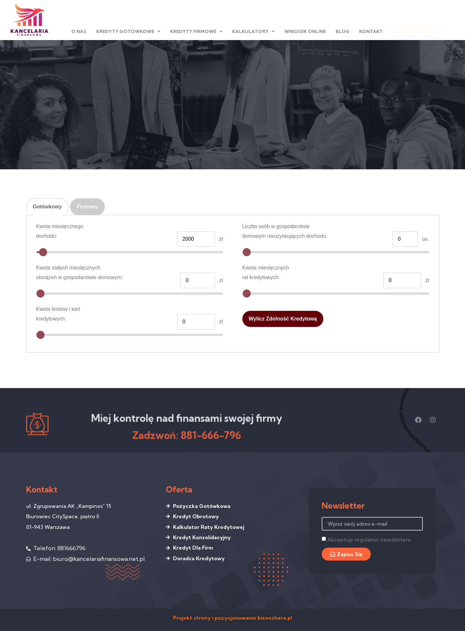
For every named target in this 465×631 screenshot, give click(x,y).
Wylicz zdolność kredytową (283, 318)
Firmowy (87, 206)
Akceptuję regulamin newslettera (368, 539)
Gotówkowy (47, 206)
